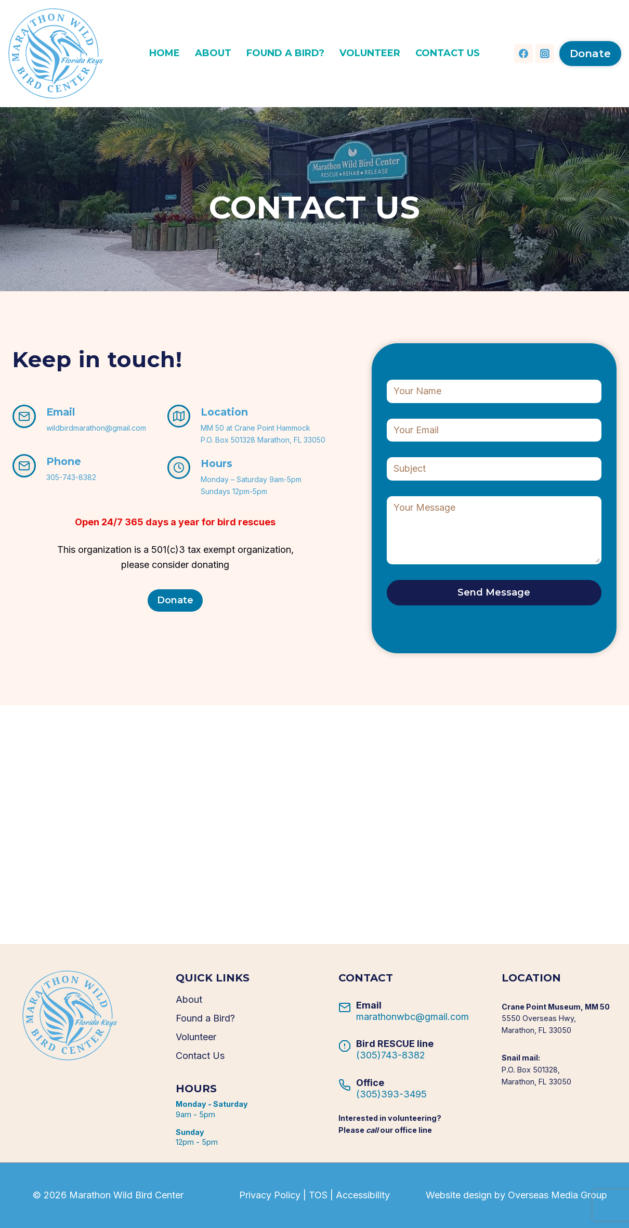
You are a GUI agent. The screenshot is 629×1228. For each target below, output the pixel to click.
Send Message (493, 592)
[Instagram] (544, 53)
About (213, 53)
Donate (590, 53)
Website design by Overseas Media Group (516, 1195)
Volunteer (369, 53)
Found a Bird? (285, 53)
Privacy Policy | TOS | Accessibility (314, 1195)
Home (164, 53)
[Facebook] (523, 53)
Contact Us (447, 53)
